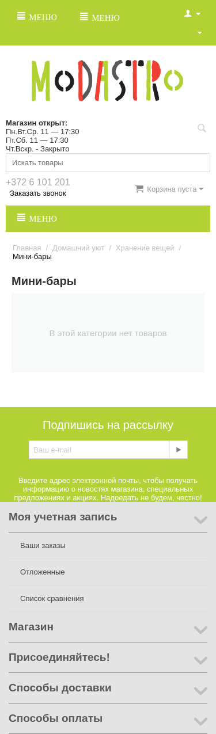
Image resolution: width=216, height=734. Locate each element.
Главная (27, 248)
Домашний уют (78, 248)
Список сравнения (52, 598)
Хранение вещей (145, 248)
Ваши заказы (43, 545)
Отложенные (42, 572)
